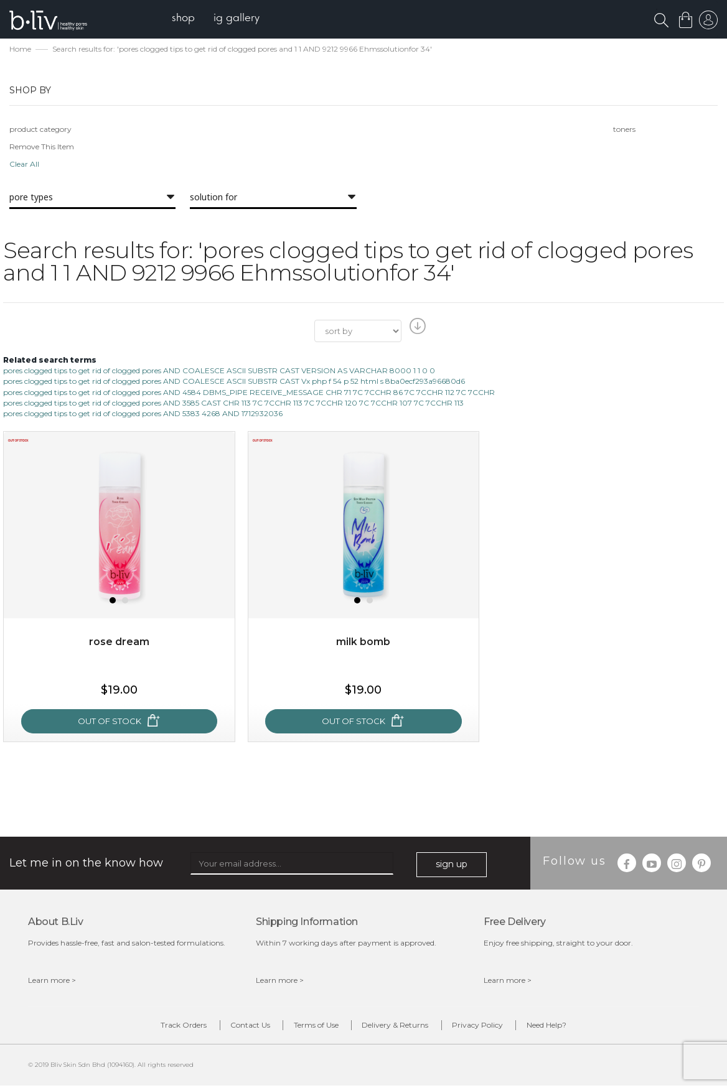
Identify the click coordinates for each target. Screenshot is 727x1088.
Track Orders (175, 1026)
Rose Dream (119, 643)
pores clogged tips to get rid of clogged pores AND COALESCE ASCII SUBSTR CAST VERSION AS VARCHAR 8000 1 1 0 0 (219, 371)
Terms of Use (314, 1026)
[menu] (218, 19)
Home (20, 50)
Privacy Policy (482, 1026)
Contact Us (245, 1026)
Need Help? (555, 1026)
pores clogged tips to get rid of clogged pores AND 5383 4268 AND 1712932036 (143, 414)
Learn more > (52, 980)
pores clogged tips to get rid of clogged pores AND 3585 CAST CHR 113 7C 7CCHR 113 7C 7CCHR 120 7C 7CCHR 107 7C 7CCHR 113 (233, 403)
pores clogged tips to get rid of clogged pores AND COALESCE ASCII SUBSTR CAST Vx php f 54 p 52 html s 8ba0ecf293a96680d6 (234, 382)
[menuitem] (186, 19)
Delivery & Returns (397, 1026)
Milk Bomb (363, 643)
